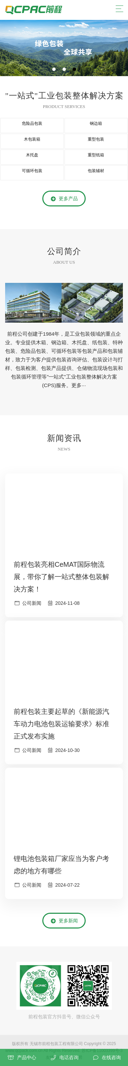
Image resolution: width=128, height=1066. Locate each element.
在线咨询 (111, 1057)
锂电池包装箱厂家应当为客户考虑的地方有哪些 (61, 865)
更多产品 (64, 199)
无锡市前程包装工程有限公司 (56, 1043)
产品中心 (26, 1057)
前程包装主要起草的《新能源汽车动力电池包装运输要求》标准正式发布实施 (61, 724)
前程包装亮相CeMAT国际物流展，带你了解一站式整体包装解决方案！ (61, 577)
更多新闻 (64, 921)
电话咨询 (69, 1057)
